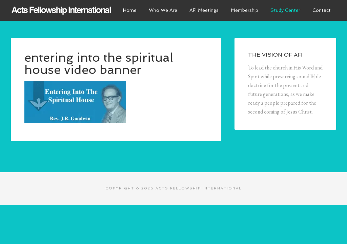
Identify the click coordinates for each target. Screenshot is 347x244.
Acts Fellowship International (62, 10)
